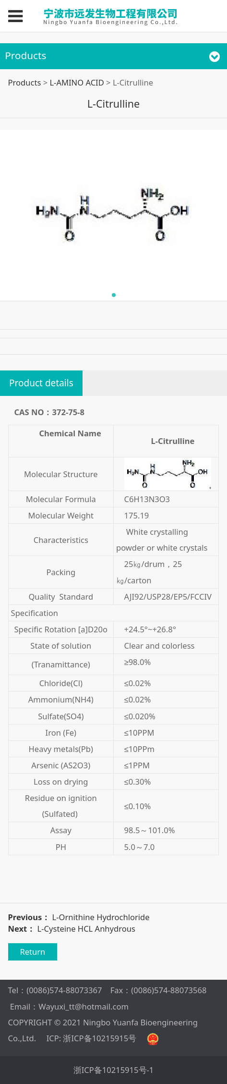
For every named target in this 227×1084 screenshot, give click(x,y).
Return (32, 951)
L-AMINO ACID (76, 82)
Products (24, 82)
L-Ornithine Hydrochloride (101, 917)
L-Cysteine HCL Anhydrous (86, 928)
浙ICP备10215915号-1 (113, 1069)
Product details (41, 383)
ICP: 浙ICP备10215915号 (92, 1038)
